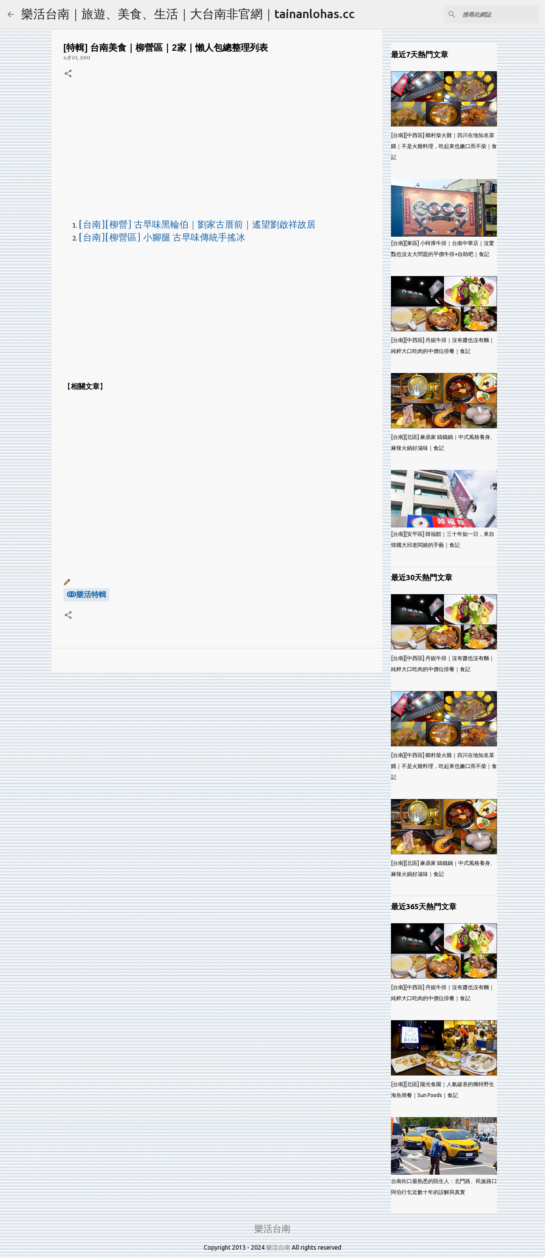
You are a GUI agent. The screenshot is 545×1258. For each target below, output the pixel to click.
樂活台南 (272, 1229)
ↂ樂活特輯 (86, 594)
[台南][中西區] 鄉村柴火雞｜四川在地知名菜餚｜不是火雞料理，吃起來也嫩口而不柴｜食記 (444, 146)
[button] (68, 74)
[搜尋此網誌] (499, 14)
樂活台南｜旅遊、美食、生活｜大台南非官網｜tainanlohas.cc (188, 13)
